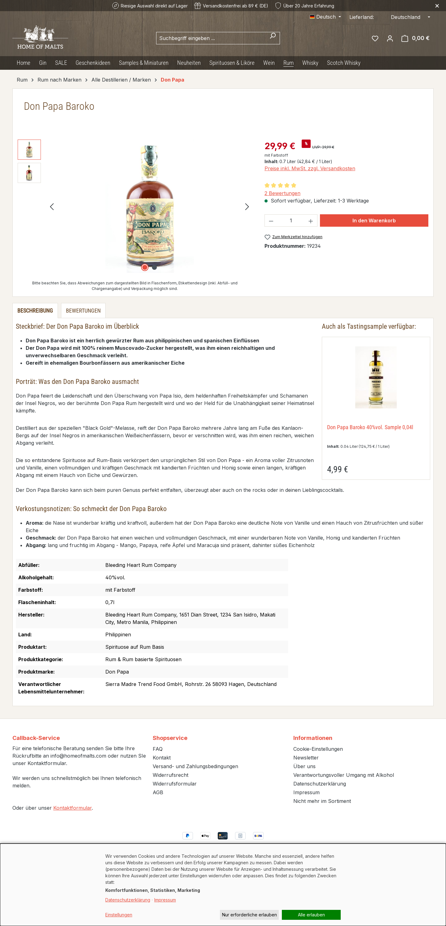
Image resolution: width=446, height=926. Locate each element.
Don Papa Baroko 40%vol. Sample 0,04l (370, 427)
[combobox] (211, 38)
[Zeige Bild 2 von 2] (154, 267)
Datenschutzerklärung (319, 784)
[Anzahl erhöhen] (310, 220)
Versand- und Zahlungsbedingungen (195, 766)
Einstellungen (118, 914)
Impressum (306, 792)
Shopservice (170, 738)
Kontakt (162, 758)
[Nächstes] (247, 206)
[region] (134, 206)
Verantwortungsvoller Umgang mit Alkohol (343, 775)
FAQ (158, 749)
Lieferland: (361, 17)
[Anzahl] (291, 220)
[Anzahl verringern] (271, 220)
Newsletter (306, 758)
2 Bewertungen (282, 193)
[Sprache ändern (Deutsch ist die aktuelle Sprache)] (325, 16)
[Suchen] (272, 38)
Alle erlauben (311, 914)
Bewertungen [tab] (83, 310)
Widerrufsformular (175, 784)
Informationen (312, 738)
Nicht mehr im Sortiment (322, 801)
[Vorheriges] (51, 206)
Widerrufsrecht (170, 775)
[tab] (35, 310)
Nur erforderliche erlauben (249, 914)
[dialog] (223, 885)
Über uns (304, 766)
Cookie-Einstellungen (318, 749)
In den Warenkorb (374, 220)
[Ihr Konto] (390, 38)
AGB (158, 792)
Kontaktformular (72, 808)
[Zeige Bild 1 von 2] (144, 267)
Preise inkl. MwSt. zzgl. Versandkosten (310, 168)
